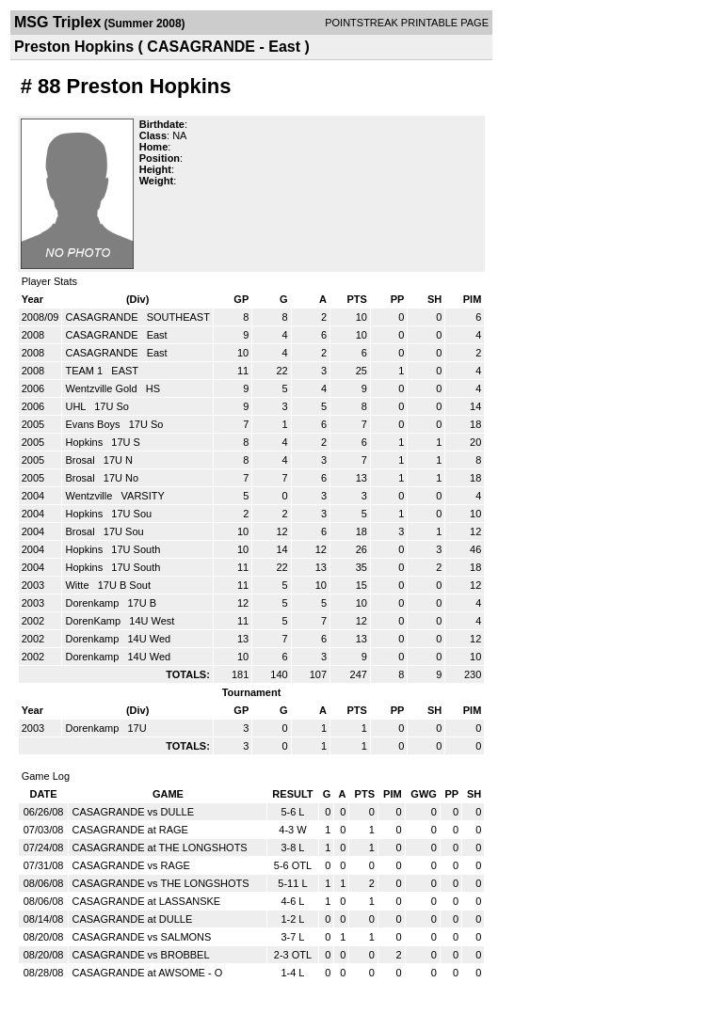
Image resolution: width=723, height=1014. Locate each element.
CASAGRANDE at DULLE (132, 919)
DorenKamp (94, 620)
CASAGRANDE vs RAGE (130, 865)
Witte (78, 585)
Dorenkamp (93, 603)
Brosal (81, 460)
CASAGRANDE (102, 317)
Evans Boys (93, 424)
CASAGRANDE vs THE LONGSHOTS (160, 883)
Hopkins (85, 442)
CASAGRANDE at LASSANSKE (146, 901)
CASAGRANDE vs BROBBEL (140, 954)
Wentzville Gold (102, 388)
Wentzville (90, 495)
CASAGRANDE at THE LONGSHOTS (159, 847)
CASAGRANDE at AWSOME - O (147, 972)
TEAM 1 (85, 370)
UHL (76, 406)
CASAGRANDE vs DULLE (133, 811)
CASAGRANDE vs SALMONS (141, 937)
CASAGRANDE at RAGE (129, 829)
